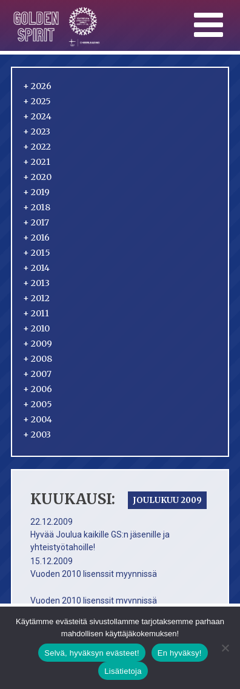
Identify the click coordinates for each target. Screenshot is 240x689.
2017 (36, 222)
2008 (37, 358)
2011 (36, 313)
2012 (36, 298)
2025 (37, 101)
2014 (36, 267)
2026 (37, 86)
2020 (37, 176)
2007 (37, 373)
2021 (36, 161)
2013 (36, 283)
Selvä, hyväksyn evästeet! (91, 652)
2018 (36, 207)
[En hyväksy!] (225, 648)
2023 (36, 131)
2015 (36, 252)
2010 (36, 328)
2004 (37, 419)
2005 (37, 404)
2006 (37, 389)
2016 (36, 237)
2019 (36, 192)
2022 (37, 146)
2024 (37, 116)
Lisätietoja (122, 671)
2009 (37, 343)
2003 (37, 434)
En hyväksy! (180, 652)
